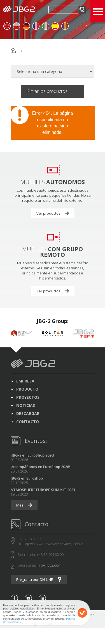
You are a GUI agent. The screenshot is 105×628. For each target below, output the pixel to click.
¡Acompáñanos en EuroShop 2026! (40, 466)
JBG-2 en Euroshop (27, 478)
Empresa (25, 381)
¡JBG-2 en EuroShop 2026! (32, 455)
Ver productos (48, 213)
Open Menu (97, 11)
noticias (25, 405)
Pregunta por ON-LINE (34, 579)
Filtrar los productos (47, 91)
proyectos (27, 397)
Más (20, 505)
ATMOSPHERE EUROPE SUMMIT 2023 (43, 489)
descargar (27, 414)
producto (27, 389)
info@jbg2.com (49, 565)
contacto (27, 422)
